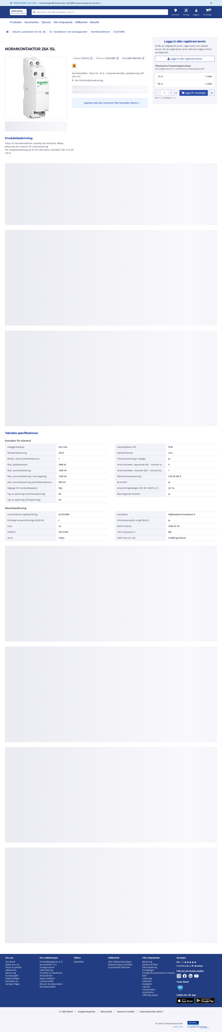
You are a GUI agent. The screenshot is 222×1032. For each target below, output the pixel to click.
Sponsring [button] (10, 973)
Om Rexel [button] (10, 961)
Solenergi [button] (147, 978)
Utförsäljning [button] (46, 970)
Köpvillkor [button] (79, 961)
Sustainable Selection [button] (119, 967)
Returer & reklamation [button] (51, 984)
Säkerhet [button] (146, 981)
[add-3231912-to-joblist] (212, 93)
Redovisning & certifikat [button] (120, 964)
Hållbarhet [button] (10, 970)
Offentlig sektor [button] (150, 995)
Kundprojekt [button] (11, 975)
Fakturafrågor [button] (12, 978)
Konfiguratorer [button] (47, 967)
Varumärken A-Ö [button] (48, 964)
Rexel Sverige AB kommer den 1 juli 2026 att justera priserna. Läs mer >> (69, 3)
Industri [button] (146, 986)
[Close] (210, 3)
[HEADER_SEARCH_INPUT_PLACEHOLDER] (100, 12)
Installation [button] (148, 992)
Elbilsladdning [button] (149, 967)
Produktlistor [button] (46, 975)
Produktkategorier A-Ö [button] (51, 961)
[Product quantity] (164, 93)
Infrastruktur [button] (149, 989)
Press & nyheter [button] (13, 967)
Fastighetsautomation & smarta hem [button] (158, 974)
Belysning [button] (147, 961)
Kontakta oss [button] (11, 981)
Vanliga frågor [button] (12, 984)
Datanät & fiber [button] (150, 964)
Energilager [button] (148, 970)
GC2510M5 (119, 31)
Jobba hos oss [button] (12, 964)
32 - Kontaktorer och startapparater (68, 31)
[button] (74, 66)
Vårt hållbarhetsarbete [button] (120, 961)
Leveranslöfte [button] (46, 981)
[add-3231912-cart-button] (193, 93)
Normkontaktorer (100, 31)
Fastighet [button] (147, 984)
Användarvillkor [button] (48, 986)
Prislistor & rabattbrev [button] (51, 973)
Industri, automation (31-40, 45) (29, 31)
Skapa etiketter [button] (47, 978)
